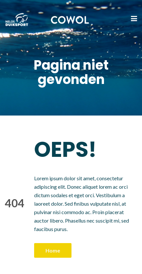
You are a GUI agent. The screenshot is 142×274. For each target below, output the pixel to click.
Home (52, 250)
